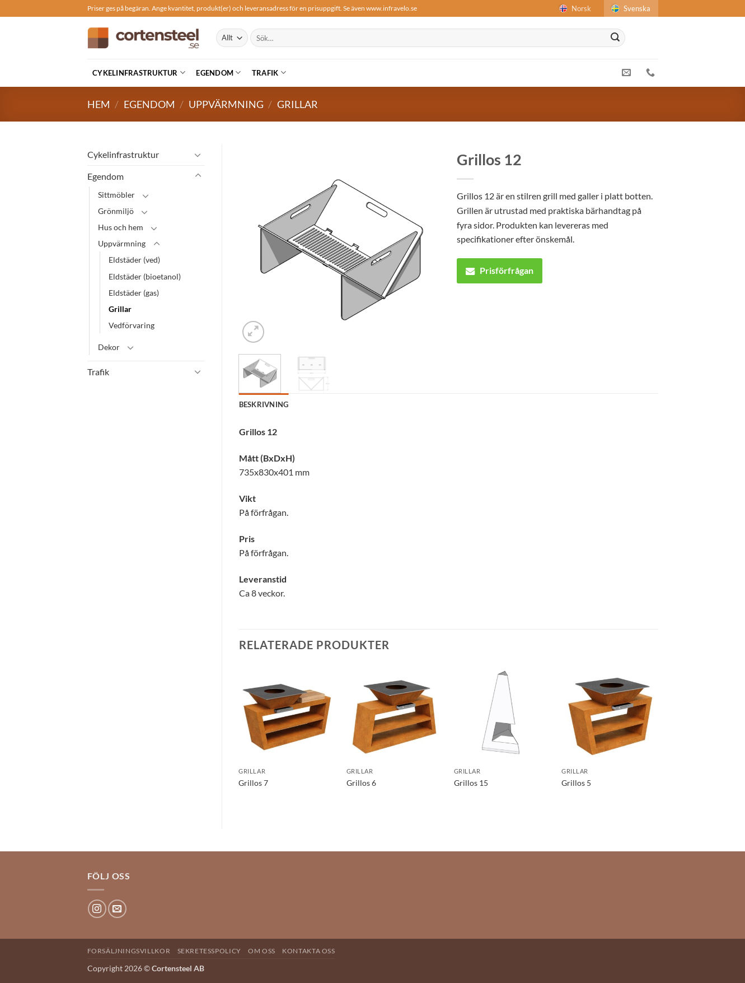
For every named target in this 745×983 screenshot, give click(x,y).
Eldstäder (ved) (134, 259)
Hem (98, 104)
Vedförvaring (131, 325)
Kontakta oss (308, 951)
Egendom (218, 72)
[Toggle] (198, 154)
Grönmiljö (116, 211)
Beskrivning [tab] (264, 404)
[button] (253, 332)
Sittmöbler (116, 194)
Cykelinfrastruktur (138, 72)
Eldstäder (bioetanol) (145, 276)
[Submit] (615, 38)
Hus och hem (120, 227)
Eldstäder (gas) (134, 292)
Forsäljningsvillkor (129, 951)
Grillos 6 (361, 783)
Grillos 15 (471, 783)
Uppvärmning (226, 104)
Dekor (109, 347)
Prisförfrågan (499, 270)
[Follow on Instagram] (97, 909)
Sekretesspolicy (209, 951)
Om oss (261, 951)
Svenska (630, 8)
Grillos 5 (576, 783)
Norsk (574, 8)
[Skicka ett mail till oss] (117, 909)
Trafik (269, 72)
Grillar (297, 104)
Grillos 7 (253, 783)
